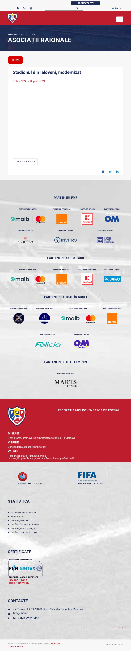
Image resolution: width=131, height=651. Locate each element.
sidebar (15, 60)
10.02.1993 (39, 484)
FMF (33, 34)
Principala (13, 34)
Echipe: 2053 (17, 516)
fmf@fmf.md (20, 613)
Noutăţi (25, 34)
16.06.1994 (98, 484)
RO (115, 8)
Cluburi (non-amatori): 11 (24, 528)
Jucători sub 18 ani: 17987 (24, 532)
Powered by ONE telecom (114, 644)
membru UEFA (24, 484)
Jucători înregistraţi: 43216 (25, 524)
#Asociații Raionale (25, 161)
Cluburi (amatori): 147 (22, 520)
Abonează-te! (86, 3)
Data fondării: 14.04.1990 (24, 512)
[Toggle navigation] (119, 19)
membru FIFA (84, 484)
